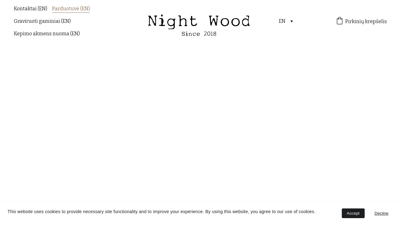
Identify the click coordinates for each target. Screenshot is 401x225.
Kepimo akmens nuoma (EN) (47, 34)
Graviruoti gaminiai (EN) (42, 21)
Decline (381, 213)
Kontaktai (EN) (30, 9)
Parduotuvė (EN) (71, 9)
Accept (353, 213)
